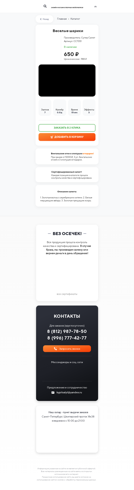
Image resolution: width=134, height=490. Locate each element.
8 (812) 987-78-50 (67, 331)
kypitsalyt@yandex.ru (69, 392)
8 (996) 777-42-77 (67, 337)
